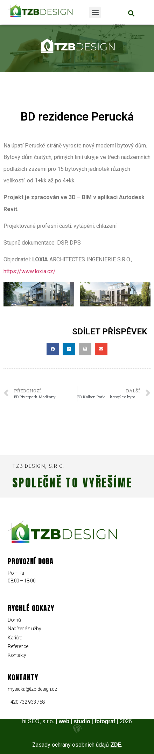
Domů (14, 620)
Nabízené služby (24, 628)
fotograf (104, 721)
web (64, 721)
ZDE (115, 744)
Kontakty (17, 655)
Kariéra (15, 637)
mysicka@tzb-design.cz (32, 689)
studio (82, 721)
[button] (95, 12)
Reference (18, 646)
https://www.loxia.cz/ (30, 271)
